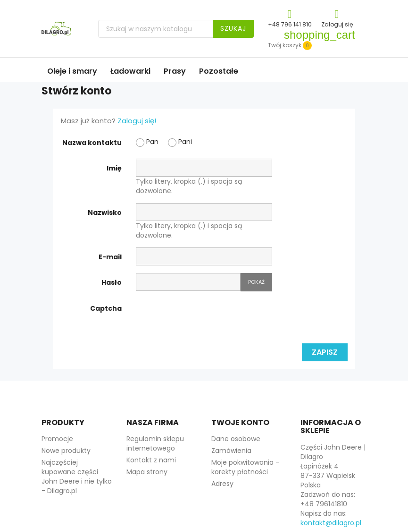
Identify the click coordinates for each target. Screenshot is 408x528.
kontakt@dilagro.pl (330, 523)
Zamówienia (231, 450)
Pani (180, 142)
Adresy (222, 483)
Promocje (57, 438)
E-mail (110, 257)
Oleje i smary (72, 71)
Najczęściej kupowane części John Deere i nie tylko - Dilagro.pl (77, 476)
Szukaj (233, 28)
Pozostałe (218, 71)
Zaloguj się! (136, 121)
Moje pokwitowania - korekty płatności (245, 467)
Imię (114, 168)
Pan (147, 142)
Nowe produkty (66, 450)
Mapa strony (146, 472)
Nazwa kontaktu (92, 142)
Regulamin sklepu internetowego (155, 443)
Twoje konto (240, 422)
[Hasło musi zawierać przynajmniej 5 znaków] (188, 282)
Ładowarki (130, 71)
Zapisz (325, 352)
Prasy (175, 71)
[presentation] (207, 317)
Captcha (106, 308)
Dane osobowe (235, 438)
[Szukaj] (176, 29)
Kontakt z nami (151, 460)
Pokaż (256, 282)
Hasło (111, 282)
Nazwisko (105, 212)
